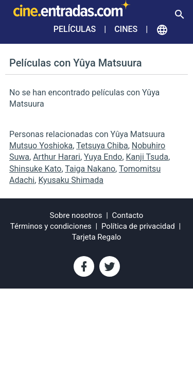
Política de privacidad (138, 226)
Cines (125, 29)
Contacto (128, 215)
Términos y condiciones (51, 226)
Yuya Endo (103, 157)
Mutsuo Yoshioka (41, 145)
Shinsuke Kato (35, 169)
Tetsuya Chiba (102, 145)
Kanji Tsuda (147, 157)
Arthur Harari (56, 157)
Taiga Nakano (90, 169)
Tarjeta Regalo (96, 237)
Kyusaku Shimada (70, 180)
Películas (75, 29)
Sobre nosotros (76, 215)
